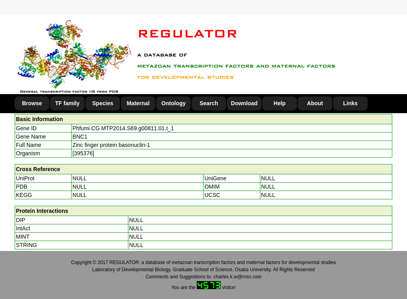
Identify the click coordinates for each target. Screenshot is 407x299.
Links (350, 103)
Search (209, 103)
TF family (67, 103)
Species (102, 103)
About (315, 103)
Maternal (138, 103)
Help (279, 103)
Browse (32, 103)
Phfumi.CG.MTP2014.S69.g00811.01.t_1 (123, 128)
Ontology (173, 103)
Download (244, 103)
